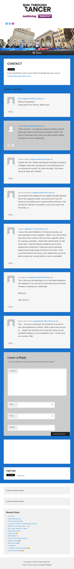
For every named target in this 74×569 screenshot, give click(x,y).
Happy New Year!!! (14, 531)
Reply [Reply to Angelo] (11, 263)
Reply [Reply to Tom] (11, 145)
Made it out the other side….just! (19, 526)
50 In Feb (11, 516)
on (20, 99)
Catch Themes (46, 565)
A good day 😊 (13, 533)
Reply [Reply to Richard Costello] (11, 178)
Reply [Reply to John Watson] (11, 307)
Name (11, 404)
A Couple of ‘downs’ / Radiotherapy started (22, 524)
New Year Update (14, 543)
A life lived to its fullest (15, 521)
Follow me (21, 476)
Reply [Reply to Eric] (11, 112)
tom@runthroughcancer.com (19, 76)
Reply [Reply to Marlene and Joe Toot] (11, 343)
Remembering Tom (14, 519)
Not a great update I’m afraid (17, 528)
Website (12, 427)
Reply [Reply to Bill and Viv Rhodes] (11, 215)
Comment (13, 371)
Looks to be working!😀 (16, 550)
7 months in (12, 545)
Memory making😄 (14, 541)
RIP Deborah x (13, 536)
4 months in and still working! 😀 (19, 548)
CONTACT (14, 63)
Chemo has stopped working (17, 538)
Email (11, 416)
